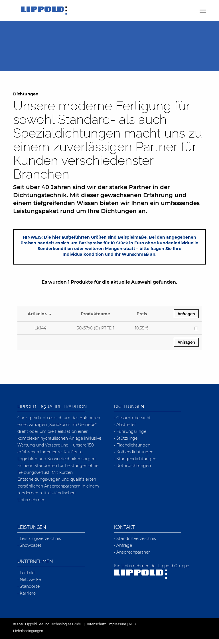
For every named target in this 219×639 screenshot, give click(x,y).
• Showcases (29, 545)
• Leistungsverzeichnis (39, 538)
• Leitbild (26, 572)
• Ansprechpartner (132, 552)
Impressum (117, 624)
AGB (132, 624)
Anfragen (186, 314)
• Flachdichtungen (132, 445)
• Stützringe (125, 438)
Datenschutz (96, 624)
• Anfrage (123, 545)
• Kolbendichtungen (133, 451)
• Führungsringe (130, 431)
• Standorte (28, 586)
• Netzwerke (29, 579)
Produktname (95, 313)
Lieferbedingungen (28, 631)
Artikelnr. (40, 313)
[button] (203, 10)
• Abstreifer (125, 424)
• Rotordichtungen (132, 465)
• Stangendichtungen (135, 458)
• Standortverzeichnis (135, 538)
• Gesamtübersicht (132, 417)
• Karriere (26, 593)
